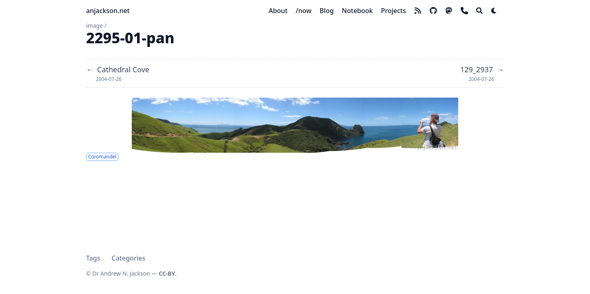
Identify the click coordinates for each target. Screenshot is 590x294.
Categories (128, 258)
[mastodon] (448, 10)
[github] (433, 10)
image (94, 25)
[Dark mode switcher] (494, 10)
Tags (93, 258)
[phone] (464, 10)
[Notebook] (357, 11)
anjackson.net (108, 10)
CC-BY (167, 273)
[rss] (417, 10)
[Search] (479, 10)
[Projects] (393, 11)
